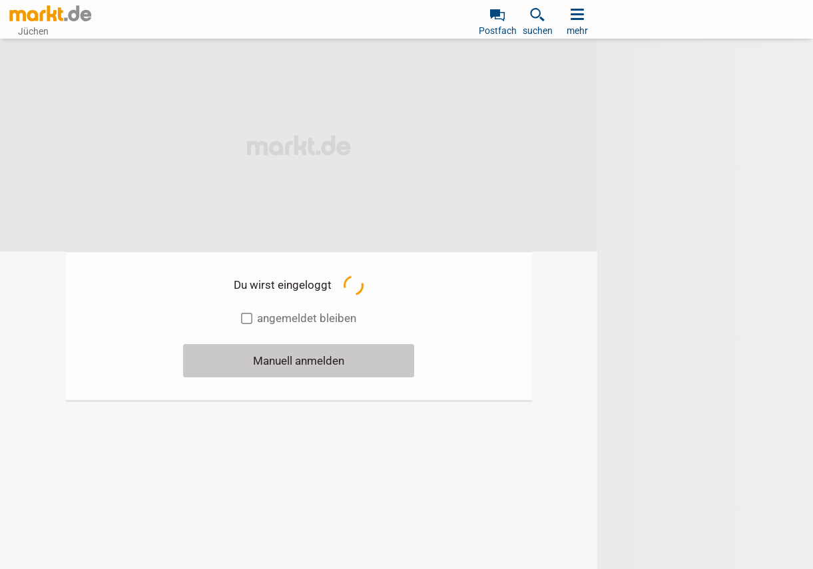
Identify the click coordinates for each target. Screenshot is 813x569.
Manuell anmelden (298, 360)
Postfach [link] (498, 30)
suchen (538, 30)
